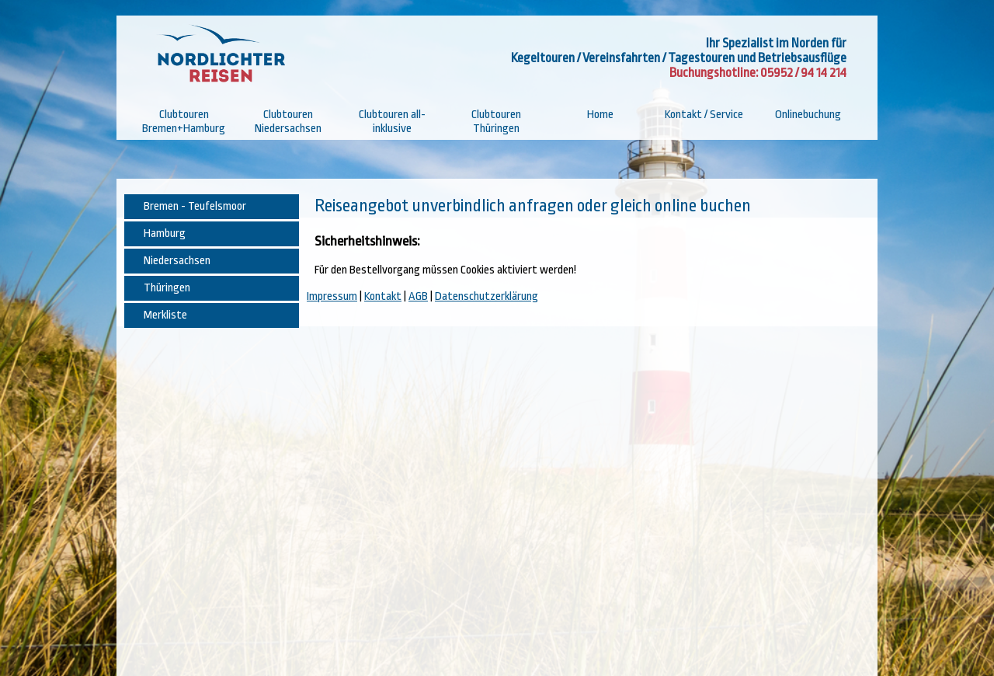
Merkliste (165, 315)
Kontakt (382, 296)
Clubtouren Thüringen (496, 121)
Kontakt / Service (704, 114)
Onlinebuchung (808, 114)
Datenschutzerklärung (486, 296)
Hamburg (165, 233)
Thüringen (167, 287)
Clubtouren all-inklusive (392, 121)
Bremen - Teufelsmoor (195, 206)
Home (600, 114)
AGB (418, 296)
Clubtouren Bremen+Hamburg (183, 121)
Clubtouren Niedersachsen (288, 121)
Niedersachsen (177, 260)
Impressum (332, 296)
